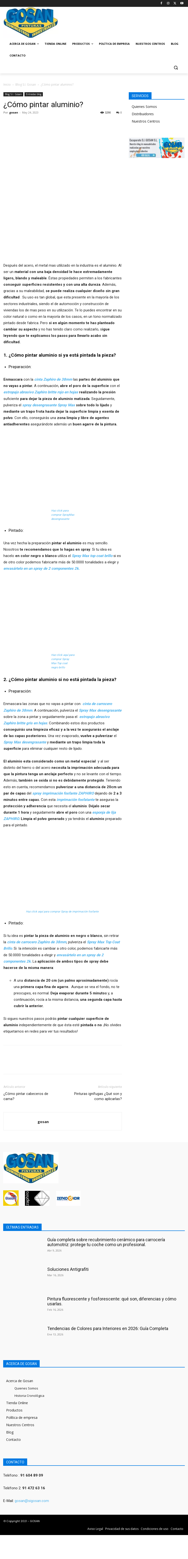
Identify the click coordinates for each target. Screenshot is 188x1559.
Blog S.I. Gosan (25, 84)
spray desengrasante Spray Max (48, 405)
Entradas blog (33, 94)
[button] (175, 67)
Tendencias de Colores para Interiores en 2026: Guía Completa (107, 1328)
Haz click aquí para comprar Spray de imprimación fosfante (62, 911)
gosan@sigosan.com (32, 1501)
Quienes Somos (144, 106)
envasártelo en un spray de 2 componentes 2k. (41, 568)
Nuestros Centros (146, 121)
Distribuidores (143, 114)
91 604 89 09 (31, 1475)
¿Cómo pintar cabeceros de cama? (25, 1096)
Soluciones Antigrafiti (68, 1269)
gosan (13, 112)
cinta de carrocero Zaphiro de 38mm (36, 942)
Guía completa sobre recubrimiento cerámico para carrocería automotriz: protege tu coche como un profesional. (106, 1242)
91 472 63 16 (33, 1488)
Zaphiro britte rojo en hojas (56, 392)
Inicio (7, 84)
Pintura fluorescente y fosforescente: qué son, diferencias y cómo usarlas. (111, 1301)
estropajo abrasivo (18, 392)
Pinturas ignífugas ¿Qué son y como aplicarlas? (98, 1096)
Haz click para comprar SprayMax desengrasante (62, 515)
